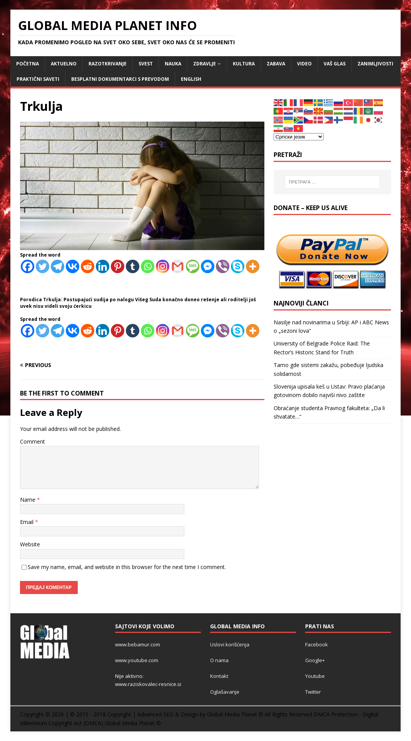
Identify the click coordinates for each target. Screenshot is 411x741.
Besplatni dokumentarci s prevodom (120, 79)
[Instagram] (162, 266)
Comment (32, 441)
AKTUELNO (64, 63)
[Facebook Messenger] (207, 266)
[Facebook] (27, 266)
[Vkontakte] (72, 266)
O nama (219, 660)
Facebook (316, 644)
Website (30, 544)
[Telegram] (57, 266)
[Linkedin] (102, 266)
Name (28, 499)
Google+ (315, 660)
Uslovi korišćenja (229, 644)
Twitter (313, 691)
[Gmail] (177, 266)
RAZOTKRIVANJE (108, 63)
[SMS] (192, 266)
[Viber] (222, 266)
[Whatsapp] (147, 266)
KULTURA (244, 63)
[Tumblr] (132, 266)
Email (27, 522)
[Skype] (237, 266)
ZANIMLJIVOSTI (375, 63)
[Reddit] (87, 266)
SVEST (146, 63)
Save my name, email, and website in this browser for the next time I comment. (127, 567)
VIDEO (304, 63)
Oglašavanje (224, 691)
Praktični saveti (38, 79)
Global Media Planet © (133, 723)
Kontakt (219, 676)
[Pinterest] (117, 266)
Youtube (315, 676)
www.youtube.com (136, 660)
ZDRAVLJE (204, 63)
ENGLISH (191, 79)
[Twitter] (42, 266)
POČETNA (27, 63)
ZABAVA (276, 63)
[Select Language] (299, 136)
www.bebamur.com (137, 644)
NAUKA (173, 63)
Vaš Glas (335, 63)
